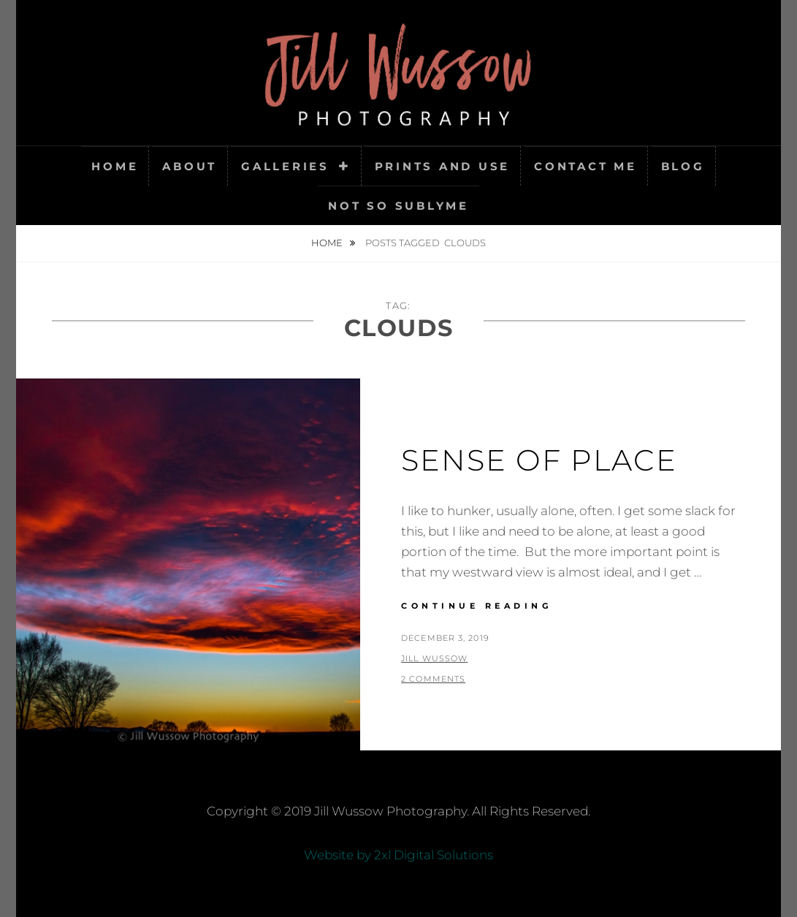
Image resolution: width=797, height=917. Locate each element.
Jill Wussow (434, 658)
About (189, 166)
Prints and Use (443, 166)
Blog (683, 166)
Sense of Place (539, 460)
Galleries (285, 166)
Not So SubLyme (398, 206)
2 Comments (433, 679)
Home (114, 166)
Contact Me (585, 166)
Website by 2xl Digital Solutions (398, 855)
